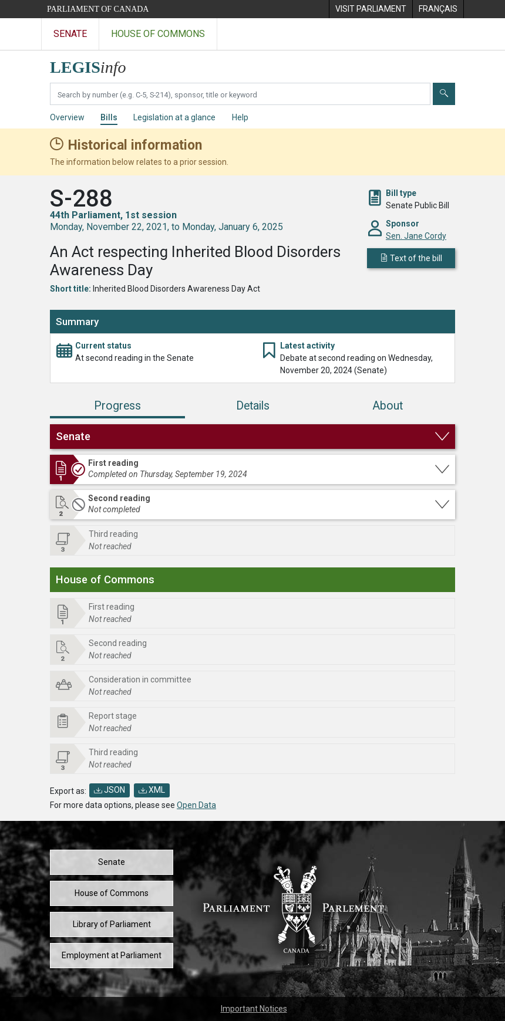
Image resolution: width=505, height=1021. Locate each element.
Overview (67, 117)
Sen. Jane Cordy (416, 236)
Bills (108, 117)
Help (240, 117)
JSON (109, 790)
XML (152, 790)
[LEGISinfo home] (95, 64)
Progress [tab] (117, 406)
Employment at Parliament (111, 955)
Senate (111, 862)
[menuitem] (370, 9)
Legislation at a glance (174, 117)
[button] (252, 436)
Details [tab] (253, 406)
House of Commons (112, 893)
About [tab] (387, 406)
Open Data (196, 805)
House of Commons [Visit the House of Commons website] (158, 33)
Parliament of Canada (98, 9)
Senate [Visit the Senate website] (70, 33)
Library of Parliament (112, 924)
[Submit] (444, 94)
